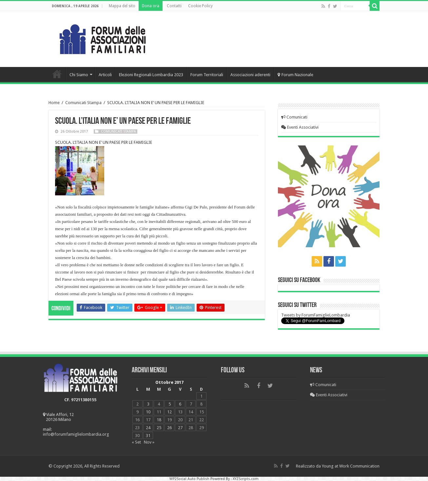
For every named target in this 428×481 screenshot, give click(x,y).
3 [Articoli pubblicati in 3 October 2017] (148, 404)
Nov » (149, 442)
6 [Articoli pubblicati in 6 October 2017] (180, 404)
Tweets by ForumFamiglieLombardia (315, 315)
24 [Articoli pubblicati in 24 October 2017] (148, 427)
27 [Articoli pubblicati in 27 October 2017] (180, 427)
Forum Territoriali (206, 74)
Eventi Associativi (300, 127)
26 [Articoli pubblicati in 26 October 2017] (169, 427)
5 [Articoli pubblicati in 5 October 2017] (169, 404)
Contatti (174, 6)
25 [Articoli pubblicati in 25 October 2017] (159, 427)
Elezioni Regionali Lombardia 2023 (151, 74)
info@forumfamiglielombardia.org (76, 434)
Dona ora (150, 6)
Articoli (105, 74)
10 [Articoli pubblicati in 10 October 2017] (148, 411)
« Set (136, 442)
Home (57, 74)
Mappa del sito (122, 6)
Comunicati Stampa (83, 102)
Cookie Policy (200, 6)
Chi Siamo (78, 74)
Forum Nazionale (295, 74)
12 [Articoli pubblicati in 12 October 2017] (169, 411)
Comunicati (294, 117)
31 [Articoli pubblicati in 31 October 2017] (148, 435)
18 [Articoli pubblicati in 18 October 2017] (159, 419)
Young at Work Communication (350, 466)
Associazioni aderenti (250, 74)
